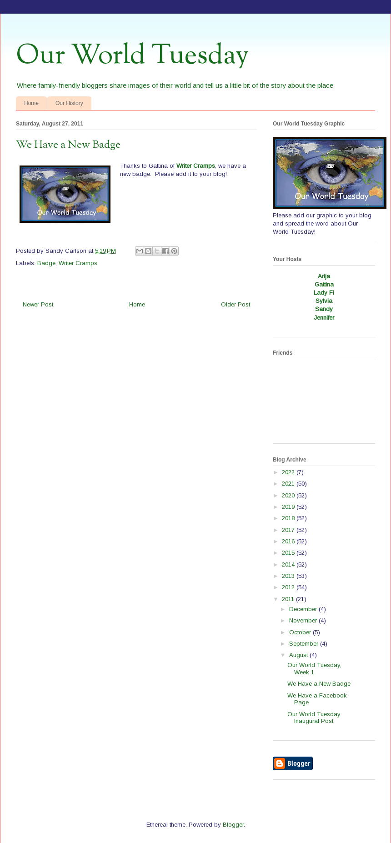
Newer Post (38, 304)
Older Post (235, 304)
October (301, 632)
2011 (289, 599)
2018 (289, 518)
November (304, 620)
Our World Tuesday (132, 56)
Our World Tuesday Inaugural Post (314, 718)
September (304, 643)
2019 (289, 506)
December (304, 609)
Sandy (324, 309)
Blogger (233, 824)
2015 (289, 552)
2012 (289, 587)
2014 (289, 564)
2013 (289, 575)
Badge (46, 263)
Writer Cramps (195, 165)
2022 (289, 472)
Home (31, 103)
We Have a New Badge (319, 683)
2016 (289, 541)
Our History (69, 103)
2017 (289, 530)
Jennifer (324, 317)
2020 (289, 495)
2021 (289, 483)
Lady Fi (324, 292)
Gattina (324, 284)
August (299, 655)
